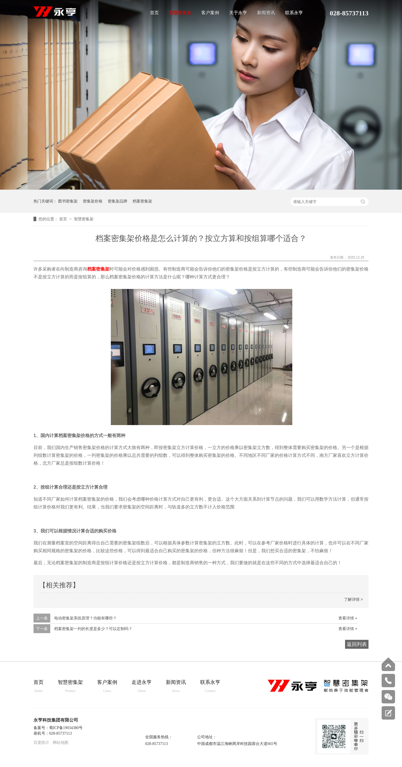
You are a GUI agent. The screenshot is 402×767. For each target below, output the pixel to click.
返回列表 (357, 644)
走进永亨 (141, 686)
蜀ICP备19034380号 (66, 728)
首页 (154, 13)
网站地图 (60, 743)
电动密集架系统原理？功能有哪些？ (85, 618)
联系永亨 (294, 13)
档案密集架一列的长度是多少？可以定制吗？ (93, 628)
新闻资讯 (266, 13)
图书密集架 (68, 201)
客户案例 (210, 13)
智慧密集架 (180, 13)
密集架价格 (92, 201)
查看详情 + (347, 618)
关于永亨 (238, 13)
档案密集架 (142, 201)
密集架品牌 (117, 201)
